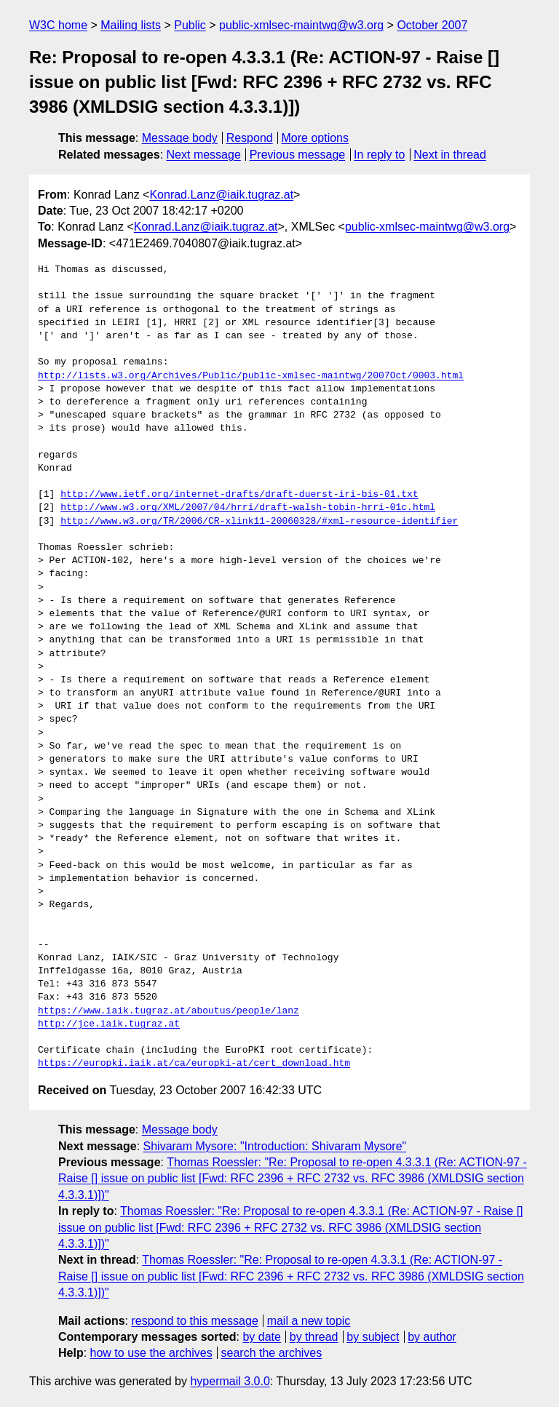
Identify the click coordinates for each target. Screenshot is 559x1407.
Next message (204, 154)
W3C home (58, 25)
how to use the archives (151, 1353)
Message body (180, 138)
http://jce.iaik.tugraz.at (109, 1024)
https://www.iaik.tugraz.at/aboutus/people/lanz (168, 1011)
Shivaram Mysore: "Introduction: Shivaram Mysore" (275, 1146)
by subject (372, 1337)
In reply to (379, 154)
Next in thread (449, 154)
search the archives (271, 1353)
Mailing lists (130, 25)
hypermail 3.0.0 (229, 1381)
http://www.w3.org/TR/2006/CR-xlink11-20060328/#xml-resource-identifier (259, 521)
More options (315, 138)
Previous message (298, 154)
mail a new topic (309, 1321)
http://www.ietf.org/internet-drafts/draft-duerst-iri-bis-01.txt (239, 494)
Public (190, 25)
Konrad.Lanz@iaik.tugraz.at (221, 194)
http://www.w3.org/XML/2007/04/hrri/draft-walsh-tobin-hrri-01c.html (247, 507)
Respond (249, 138)
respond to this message (194, 1321)
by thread (314, 1337)
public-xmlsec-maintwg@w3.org (301, 25)
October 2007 (432, 25)
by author (432, 1337)
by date (261, 1337)
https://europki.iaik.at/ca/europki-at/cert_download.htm (194, 1063)
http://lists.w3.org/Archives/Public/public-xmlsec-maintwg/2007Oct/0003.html (251, 376)
